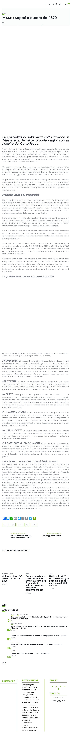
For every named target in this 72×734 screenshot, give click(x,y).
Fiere (18, 641)
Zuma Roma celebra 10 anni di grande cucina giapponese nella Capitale (38, 636)
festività (5, 573)
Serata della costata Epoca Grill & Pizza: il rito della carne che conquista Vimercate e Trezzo (39, 627)
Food (4, 13)
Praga (27, 525)
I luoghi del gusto (22, 614)
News (13, 650)
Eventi (13, 614)
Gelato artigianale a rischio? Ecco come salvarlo (30, 653)
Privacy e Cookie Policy (58, 701)
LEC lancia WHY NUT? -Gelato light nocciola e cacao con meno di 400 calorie (59, 581)
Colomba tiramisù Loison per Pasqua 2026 (12, 578)
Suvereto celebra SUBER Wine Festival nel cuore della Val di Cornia (36, 644)
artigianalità (12, 525)
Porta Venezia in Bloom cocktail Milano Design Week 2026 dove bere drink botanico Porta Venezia (39, 618)
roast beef (33, 525)
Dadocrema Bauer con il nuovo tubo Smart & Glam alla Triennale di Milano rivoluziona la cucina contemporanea (36, 583)
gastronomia (20, 525)
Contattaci (58, 698)
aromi (4, 525)
